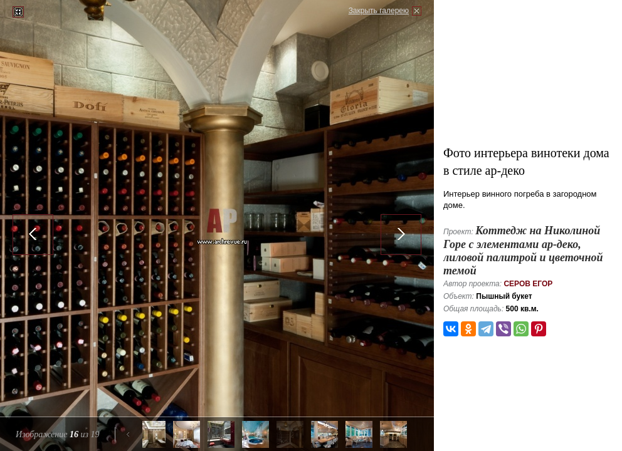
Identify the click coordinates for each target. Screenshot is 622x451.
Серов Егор (527, 283)
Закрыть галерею (379, 10)
